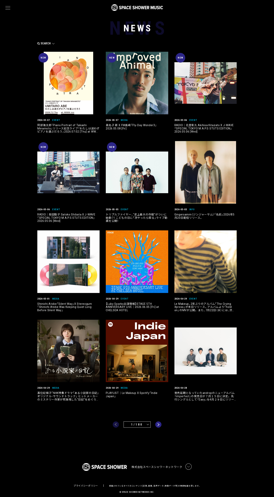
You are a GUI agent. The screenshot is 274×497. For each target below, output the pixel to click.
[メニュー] (7, 8)
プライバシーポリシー (85, 482)
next (158, 421)
